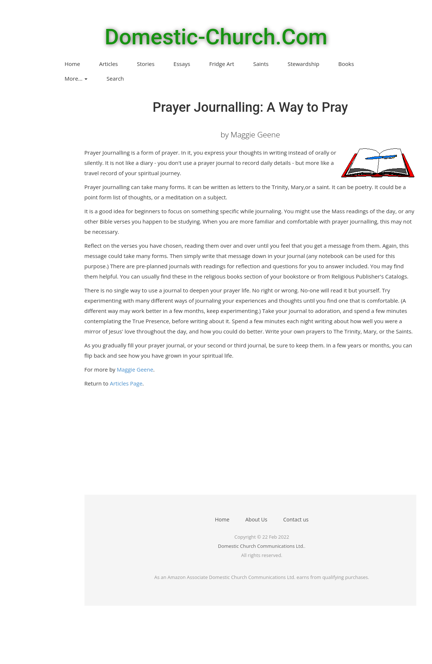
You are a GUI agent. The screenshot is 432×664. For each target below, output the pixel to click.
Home (72, 63)
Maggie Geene (135, 369)
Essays (181, 63)
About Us (256, 519)
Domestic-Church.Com (216, 37)
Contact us (295, 519)
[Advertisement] (232, 443)
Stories (145, 63)
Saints (260, 63)
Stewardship (303, 63)
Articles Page (126, 383)
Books (346, 63)
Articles (108, 63)
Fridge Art (221, 63)
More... (76, 78)
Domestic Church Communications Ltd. (261, 546)
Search (115, 78)
